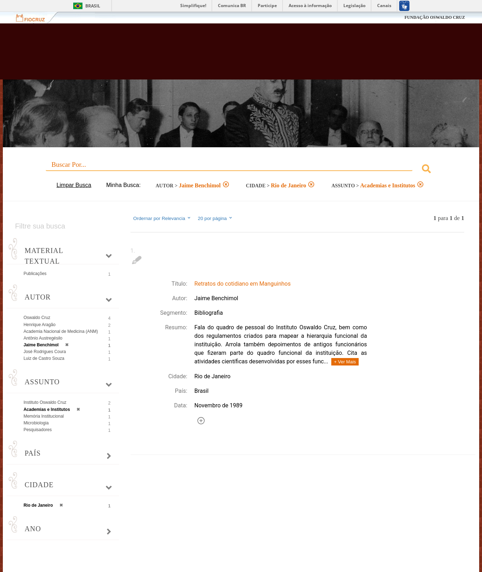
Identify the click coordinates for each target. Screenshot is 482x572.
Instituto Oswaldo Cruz (44, 402)
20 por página (215, 218)
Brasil (92, 6)
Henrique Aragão (39, 324)
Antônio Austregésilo (42, 338)
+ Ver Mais (345, 361)
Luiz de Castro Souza (43, 358)
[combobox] (241, 170)
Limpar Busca (74, 185)
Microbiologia (36, 422)
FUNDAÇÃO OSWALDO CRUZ (435, 17)
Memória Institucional (43, 416)
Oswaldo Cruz (36, 317)
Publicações (35, 273)
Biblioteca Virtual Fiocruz (210, 55)
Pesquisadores (37, 429)
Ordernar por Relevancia (162, 218)
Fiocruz (35, 17)
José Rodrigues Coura (44, 351)
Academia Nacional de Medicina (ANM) (60, 331)
